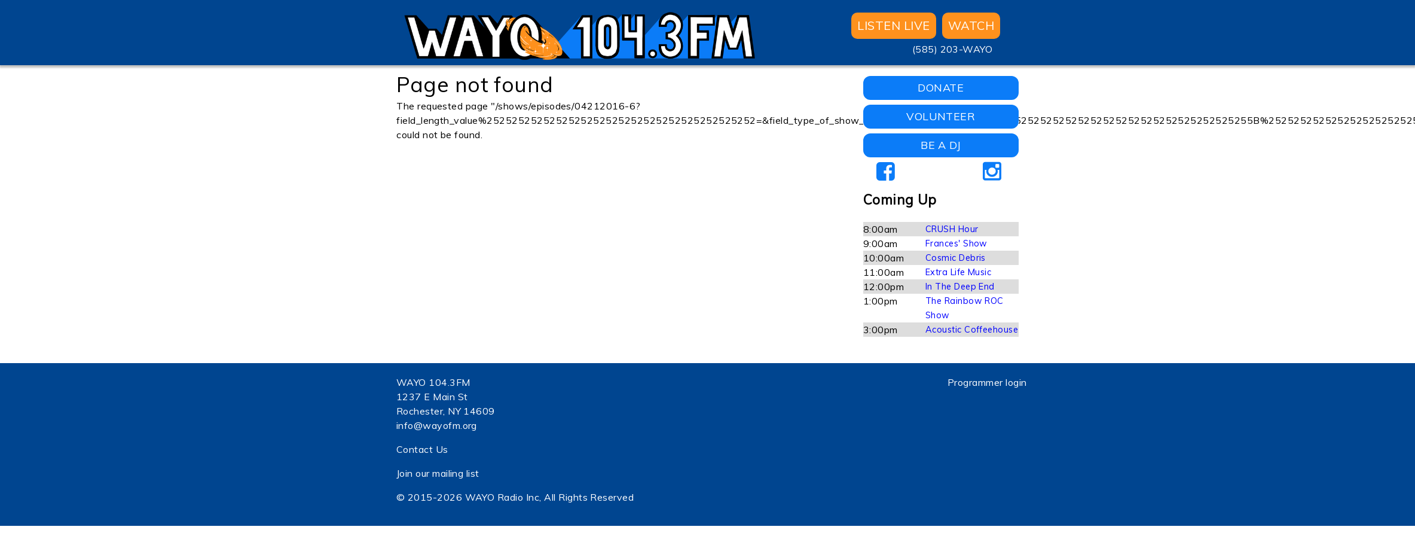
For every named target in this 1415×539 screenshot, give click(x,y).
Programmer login (987, 382)
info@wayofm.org (436, 425)
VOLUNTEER (940, 116)
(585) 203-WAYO (952, 49)
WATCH (971, 25)
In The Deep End (960, 286)
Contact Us (422, 449)
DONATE (941, 88)
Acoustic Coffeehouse (972, 329)
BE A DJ (941, 145)
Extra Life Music (958, 272)
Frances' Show (956, 243)
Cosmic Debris (955, 257)
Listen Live (893, 25)
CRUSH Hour (952, 229)
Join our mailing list (437, 473)
